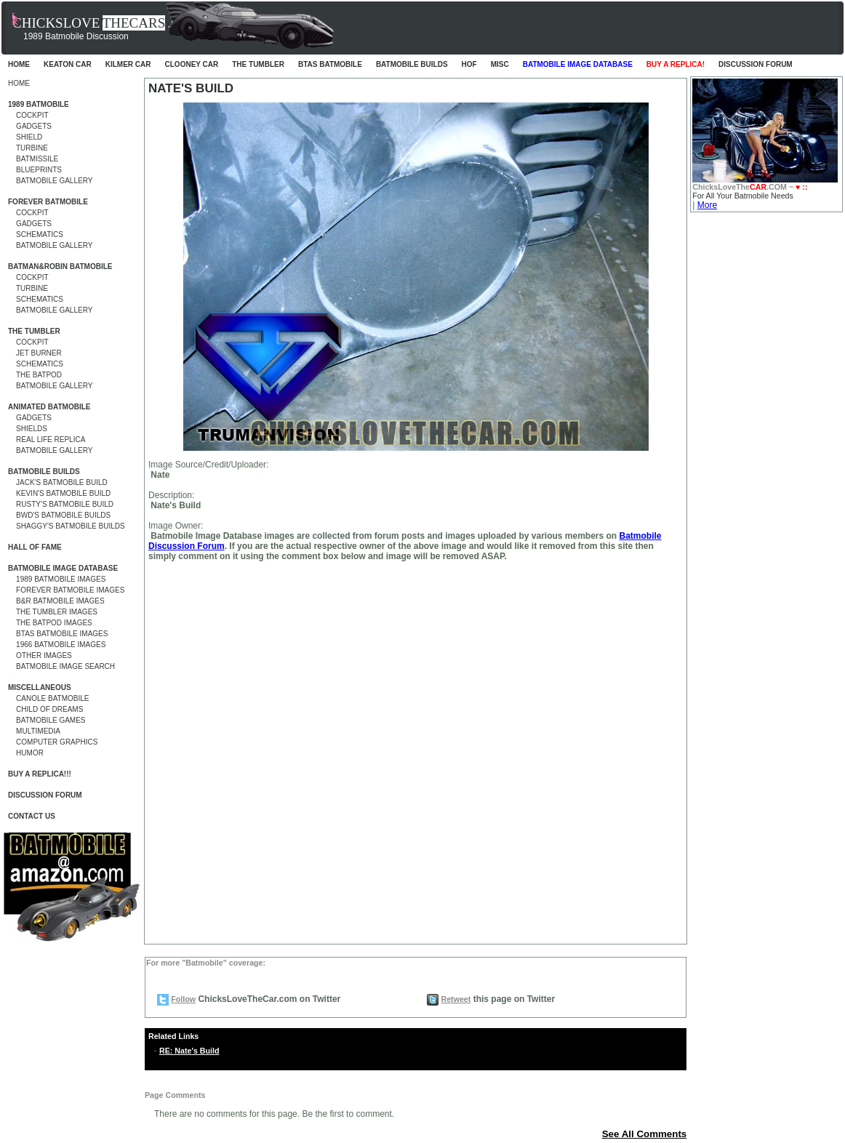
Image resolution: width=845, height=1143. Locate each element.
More (707, 205)
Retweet (455, 999)
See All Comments (644, 1133)
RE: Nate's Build (189, 1050)
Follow (183, 999)
